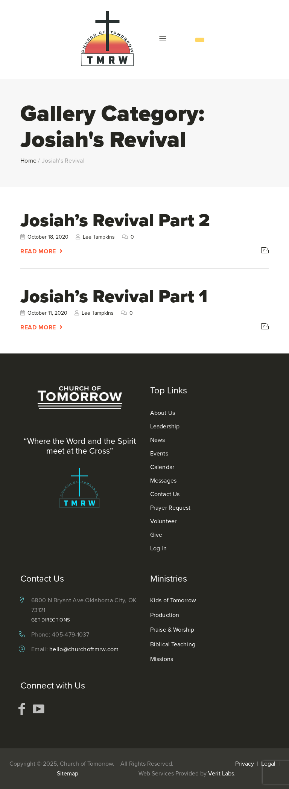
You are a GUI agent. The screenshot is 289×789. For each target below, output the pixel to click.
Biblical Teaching (172, 644)
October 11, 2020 (47, 313)
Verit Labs (221, 773)
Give (156, 534)
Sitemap (67, 773)
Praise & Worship (172, 629)
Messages (163, 480)
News (157, 440)
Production (164, 615)
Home (28, 160)
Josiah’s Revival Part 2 (115, 220)
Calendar (162, 467)
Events (159, 453)
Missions (161, 659)
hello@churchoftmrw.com (84, 649)
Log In (158, 548)
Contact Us (164, 494)
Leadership (164, 426)
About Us (162, 412)
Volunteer (163, 521)
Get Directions (50, 619)
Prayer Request (170, 507)
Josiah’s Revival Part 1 (113, 296)
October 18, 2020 (47, 237)
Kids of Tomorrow (173, 600)
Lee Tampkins (99, 237)
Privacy (244, 763)
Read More (38, 251)
